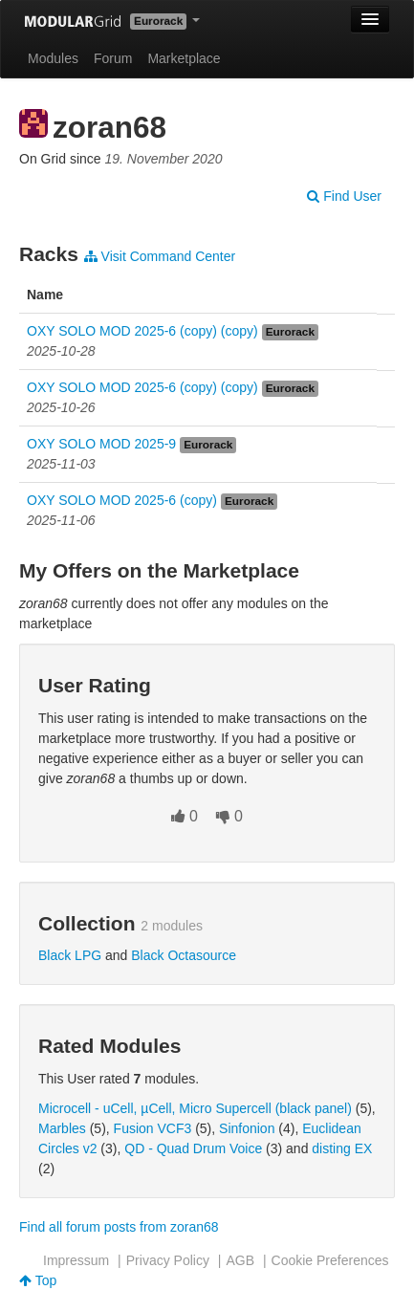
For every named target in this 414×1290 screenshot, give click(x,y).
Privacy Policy (167, 1260)
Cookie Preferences (330, 1260)
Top (37, 1280)
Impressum (76, 1260)
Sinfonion (246, 1128)
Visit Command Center (159, 256)
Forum (113, 58)
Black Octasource (183, 955)
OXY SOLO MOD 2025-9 (101, 443)
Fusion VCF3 (153, 1128)
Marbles (62, 1128)
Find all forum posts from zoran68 (119, 1227)
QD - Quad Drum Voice (193, 1148)
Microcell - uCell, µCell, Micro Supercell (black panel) (195, 1108)
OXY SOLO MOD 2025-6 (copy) (122, 500)
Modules (53, 58)
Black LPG (69, 955)
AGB (240, 1260)
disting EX (342, 1148)
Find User (344, 196)
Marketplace (183, 58)
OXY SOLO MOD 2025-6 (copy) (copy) (142, 331)
